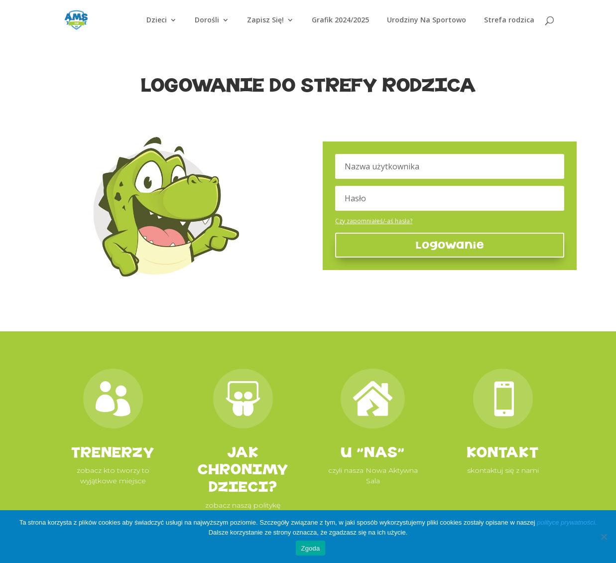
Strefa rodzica (509, 20)
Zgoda (310, 548)
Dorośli (207, 20)
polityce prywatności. (567, 522)
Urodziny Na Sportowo (426, 20)
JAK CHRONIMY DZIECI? (243, 469)
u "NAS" (373, 451)
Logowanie (450, 245)
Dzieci (156, 20)
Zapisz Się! (265, 20)
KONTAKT (503, 451)
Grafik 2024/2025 (340, 20)
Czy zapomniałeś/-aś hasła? (373, 221)
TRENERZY (112, 451)
